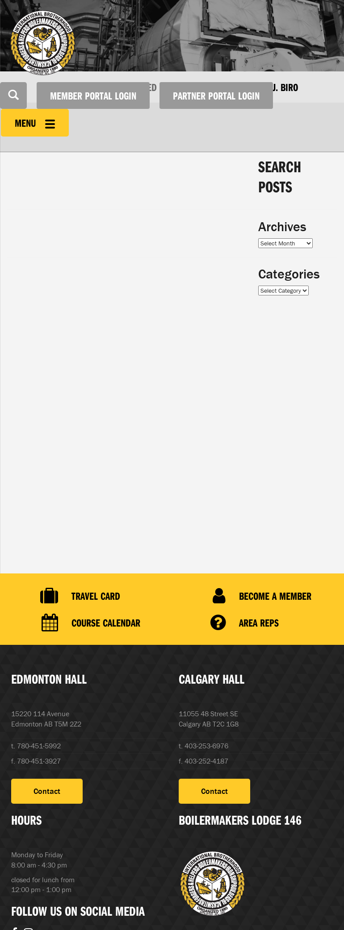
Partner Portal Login (216, 95)
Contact (47, 791)
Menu (35, 122)
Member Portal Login (93, 95)
